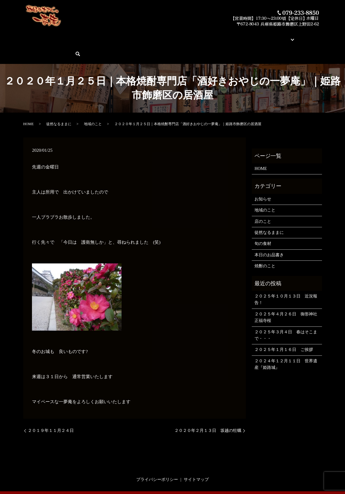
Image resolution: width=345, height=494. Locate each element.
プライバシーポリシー (157, 459)
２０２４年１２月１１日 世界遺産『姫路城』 (285, 343)
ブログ (255, 36)
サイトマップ (196, 459)
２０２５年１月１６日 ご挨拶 (283, 329)
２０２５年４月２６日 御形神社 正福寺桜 (286, 296)
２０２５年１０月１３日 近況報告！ (285, 278)
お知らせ (262, 178)
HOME (33, 36)
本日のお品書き (121, 36)
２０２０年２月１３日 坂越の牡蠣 (207, 410)
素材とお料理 (190, 36)
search (319, 36)
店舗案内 (236, 36)
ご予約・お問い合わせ (288, 36)
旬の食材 (262, 223)
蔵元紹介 (215, 36)
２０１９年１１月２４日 (51, 410)
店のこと (262, 200)
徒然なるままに (58, 103)
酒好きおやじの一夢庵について (73, 36)
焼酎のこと (264, 245)
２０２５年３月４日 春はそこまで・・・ (285, 314)
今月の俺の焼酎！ (156, 36)
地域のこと (93, 103)
